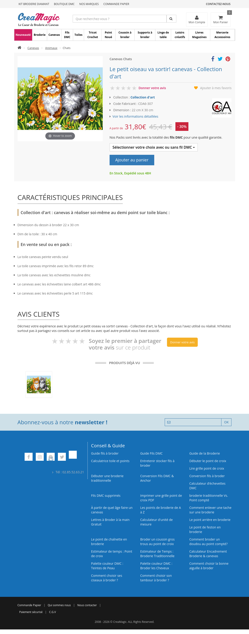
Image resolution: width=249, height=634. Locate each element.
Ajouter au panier (132, 160)
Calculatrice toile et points (110, 461)
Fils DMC (67, 35)
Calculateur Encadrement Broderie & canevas (208, 553)
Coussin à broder (124, 35)
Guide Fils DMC (151, 453)
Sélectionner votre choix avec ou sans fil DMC (154, 147)
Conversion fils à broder (207, 476)
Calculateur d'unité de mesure (156, 522)
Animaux (51, 48)
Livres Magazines (199, 35)
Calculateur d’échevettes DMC (207, 485)
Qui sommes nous (59, 605)
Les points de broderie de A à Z (160, 509)
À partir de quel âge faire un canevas (112, 509)
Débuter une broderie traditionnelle (107, 478)
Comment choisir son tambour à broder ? (156, 577)
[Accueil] (19, 48)
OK (226, 422)
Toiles (78, 35)
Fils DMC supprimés (106, 495)
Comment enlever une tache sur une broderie (210, 509)
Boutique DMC (64, 4)
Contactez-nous (218, 4)
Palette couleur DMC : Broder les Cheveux (156, 565)
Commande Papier (116, 4)
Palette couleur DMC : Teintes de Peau (107, 565)
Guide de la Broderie (204, 453)
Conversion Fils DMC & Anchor (157, 478)
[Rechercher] (171, 19)
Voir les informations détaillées (135, 116)
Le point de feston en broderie (205, 529)
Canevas (54, 35)
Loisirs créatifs (180, 35)
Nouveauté (23, 35)
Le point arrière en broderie (210, 520)
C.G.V (52, 612)
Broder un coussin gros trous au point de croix (157, 541)
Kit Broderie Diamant (34, 4)
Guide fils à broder (105, 453)
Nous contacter (87, 605)
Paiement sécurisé (31, 612)
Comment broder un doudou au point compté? (208, 541)
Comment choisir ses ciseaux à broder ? (106, 577)
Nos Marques (89, 4)
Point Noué (108, 35)
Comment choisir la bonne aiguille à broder (208, 565)
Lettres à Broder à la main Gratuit (110, 522)
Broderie (40, 35)
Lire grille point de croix (206, 468)
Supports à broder (145, 35)
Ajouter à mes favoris (216, 88)
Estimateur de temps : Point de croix (111, 553)
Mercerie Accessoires (222, 35)
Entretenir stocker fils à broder (157, 463)
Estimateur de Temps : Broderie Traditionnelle (157, 553)
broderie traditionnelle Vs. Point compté (208, 497)
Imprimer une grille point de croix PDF (161, 497)
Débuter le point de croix (207, 461)
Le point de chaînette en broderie (109, 541)
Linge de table (163, 35)
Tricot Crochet (92, 35)
